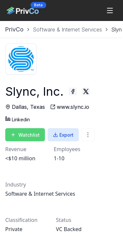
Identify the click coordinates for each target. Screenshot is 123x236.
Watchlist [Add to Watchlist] (25, 135)
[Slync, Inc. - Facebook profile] (73, 91)
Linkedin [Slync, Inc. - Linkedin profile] (17, 119)
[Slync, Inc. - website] (69, 107)
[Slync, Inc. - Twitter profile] (86, 91)
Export (63, 135)
